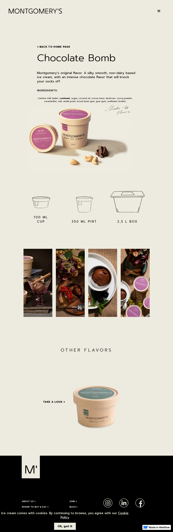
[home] (35, 11)
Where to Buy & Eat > (35, 506)
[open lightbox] (37, 283)
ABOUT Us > (29, 501)
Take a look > (54, 402)
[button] (159, 11)
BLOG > (73, 506)
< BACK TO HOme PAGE (53, 47)
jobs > (73, 501)
